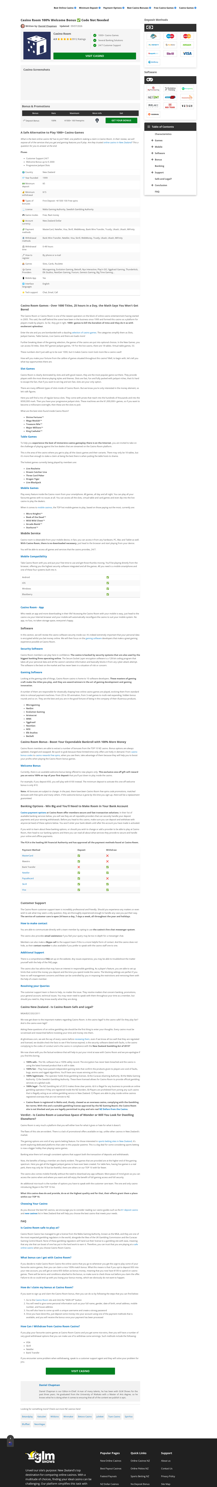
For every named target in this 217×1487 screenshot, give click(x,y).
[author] (23, 26)
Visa (24, 889)
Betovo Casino (85, 1416)
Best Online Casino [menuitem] (63, 7)
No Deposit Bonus (140, 1484)
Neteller (26, 872)
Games (158, 140)
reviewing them (82, 1039)
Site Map (165, 1484)
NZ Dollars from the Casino (113, 1109)
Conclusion (161, 185)
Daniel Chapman (49, 1385)
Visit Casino (95, 55)
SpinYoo (129, 1416)
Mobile (158, 146)
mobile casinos (45, 507)
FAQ (157, 191)
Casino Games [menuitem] (186, 7)
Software (160, 153)
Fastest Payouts (108, 1476)
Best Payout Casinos (110, 1468)
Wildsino (55, 1416)
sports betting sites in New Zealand (115, 1141)
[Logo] (34, 7)
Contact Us (166, 1468)
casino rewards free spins (48, 755)
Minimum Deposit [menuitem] (88, 7)
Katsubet (42, 1416)
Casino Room (42, 1300)
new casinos (31, 1213)
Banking (159, 166)
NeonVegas (39, 1424)
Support (159, 172)
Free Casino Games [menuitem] (164, 7)
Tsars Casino (114, 1416)
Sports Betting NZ (140, 1476)
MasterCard (27, 855)
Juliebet (100, 1416)
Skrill (24, 884)
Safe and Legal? (163, 178)
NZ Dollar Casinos (109, 1484)
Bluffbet (26, 1424)
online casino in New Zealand (117, 142)
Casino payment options (33, 812)
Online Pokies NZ (140, 1468)
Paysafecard (28, 878)
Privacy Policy (168, 1476)
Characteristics (163, 134)
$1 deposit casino (129, 1209)
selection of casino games (84, 332)
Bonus (158, 159)
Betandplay (27, 1416)
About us (165, 1460)
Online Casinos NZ (140, 1460)
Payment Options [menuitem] (112, 7)
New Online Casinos (110, 1460)
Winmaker (68, 1416)
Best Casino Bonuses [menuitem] (137, 7)
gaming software (94, 638)
